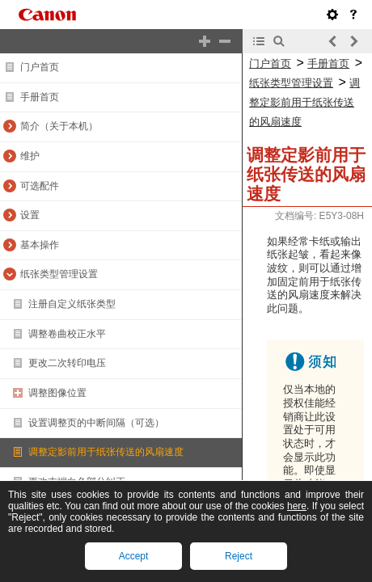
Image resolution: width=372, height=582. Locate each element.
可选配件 (39, 186)
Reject (238, 556)
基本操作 (39, 245)
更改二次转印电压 (67, 363)
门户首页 (39, 67)
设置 (30, 215)
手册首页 (39, 97)
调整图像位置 (57, 393)
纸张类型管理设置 (59, 274)
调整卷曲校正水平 (67, 334)
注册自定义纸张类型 (72, 304)
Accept (134, 556)
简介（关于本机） (59, 126)
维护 (30, 156)
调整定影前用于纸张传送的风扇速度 (106, 452)
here (296, 506)
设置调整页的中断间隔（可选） (96, 422)
